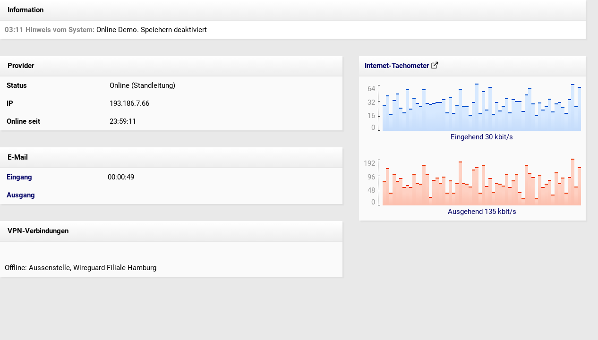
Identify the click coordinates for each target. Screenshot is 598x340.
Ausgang (21, 195)
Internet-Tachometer (401, 65)
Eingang (19, 177)
